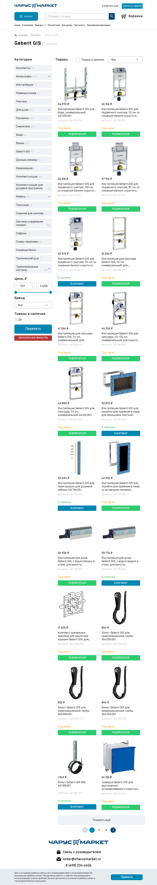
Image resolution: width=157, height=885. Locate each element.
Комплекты (23, 68)
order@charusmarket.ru (78, 859)
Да (20, 319)
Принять (127, 877)
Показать (33, 329)
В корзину (77, 284)
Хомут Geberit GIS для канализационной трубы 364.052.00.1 (117, 711)
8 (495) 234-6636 (110, 6)
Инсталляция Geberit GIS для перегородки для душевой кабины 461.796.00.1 (76, 486)
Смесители (23, 126)
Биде (19, 135)
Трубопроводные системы (27, 268)
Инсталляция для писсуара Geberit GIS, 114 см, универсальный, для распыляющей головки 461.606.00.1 (75, 340)
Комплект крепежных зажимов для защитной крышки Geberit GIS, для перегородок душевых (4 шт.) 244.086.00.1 (77, 639)
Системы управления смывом (29, 223)
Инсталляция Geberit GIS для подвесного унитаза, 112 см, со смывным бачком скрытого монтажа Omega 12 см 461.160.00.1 (121, 116)
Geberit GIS (23, 151)
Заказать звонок (132, 6)
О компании (27, 25)
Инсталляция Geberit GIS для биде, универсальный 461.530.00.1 (76, 112)
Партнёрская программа (98, 25)
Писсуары (22, 205)
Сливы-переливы (27, 241)
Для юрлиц (67, 25)
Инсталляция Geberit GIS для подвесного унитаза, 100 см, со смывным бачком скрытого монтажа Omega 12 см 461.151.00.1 (77, 191)
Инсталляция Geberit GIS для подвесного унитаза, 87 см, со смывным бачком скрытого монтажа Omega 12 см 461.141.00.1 (121, 191)
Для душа (22, 110)
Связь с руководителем (78, 852)
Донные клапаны (26, 160)
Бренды (40, 25)
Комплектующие (26, 176)
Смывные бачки (26, 250)
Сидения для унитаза (29, 213)
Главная (21, 35)
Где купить (79, 25)
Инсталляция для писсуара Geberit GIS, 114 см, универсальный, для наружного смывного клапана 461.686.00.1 (121, 265)
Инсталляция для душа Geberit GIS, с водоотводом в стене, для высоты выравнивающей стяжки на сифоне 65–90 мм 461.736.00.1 (76, 565)
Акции (17, 25)
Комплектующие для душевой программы (29, 187)
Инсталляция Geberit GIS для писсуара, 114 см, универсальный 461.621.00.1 (76, 411)
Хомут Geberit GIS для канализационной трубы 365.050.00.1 (74, 711)
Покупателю (54, 25)
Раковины (22, 118)
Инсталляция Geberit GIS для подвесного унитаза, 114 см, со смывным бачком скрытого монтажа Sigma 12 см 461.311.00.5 (77, 265)
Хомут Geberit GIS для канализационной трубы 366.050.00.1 (117, 636)
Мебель (21, 196)
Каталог (36, 35)
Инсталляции (24, 84)
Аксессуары (23, 76)
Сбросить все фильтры (33, 338)
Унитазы (21, 101)
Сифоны (21, 233)
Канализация (24, 168)
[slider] (15, 292)
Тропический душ (27, 258)
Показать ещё (101, 820)
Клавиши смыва (26, 93)
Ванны (20, 143)
